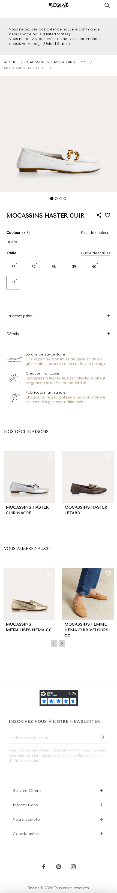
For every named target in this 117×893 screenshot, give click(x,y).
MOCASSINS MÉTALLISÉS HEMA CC (29, 627)
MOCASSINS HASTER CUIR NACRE (27, 510)
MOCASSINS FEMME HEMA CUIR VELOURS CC (86, 630)
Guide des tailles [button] (95, 253)
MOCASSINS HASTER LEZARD (85, 510)
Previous (54, 643)
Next (62, 643)
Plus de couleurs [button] (95, 232)
